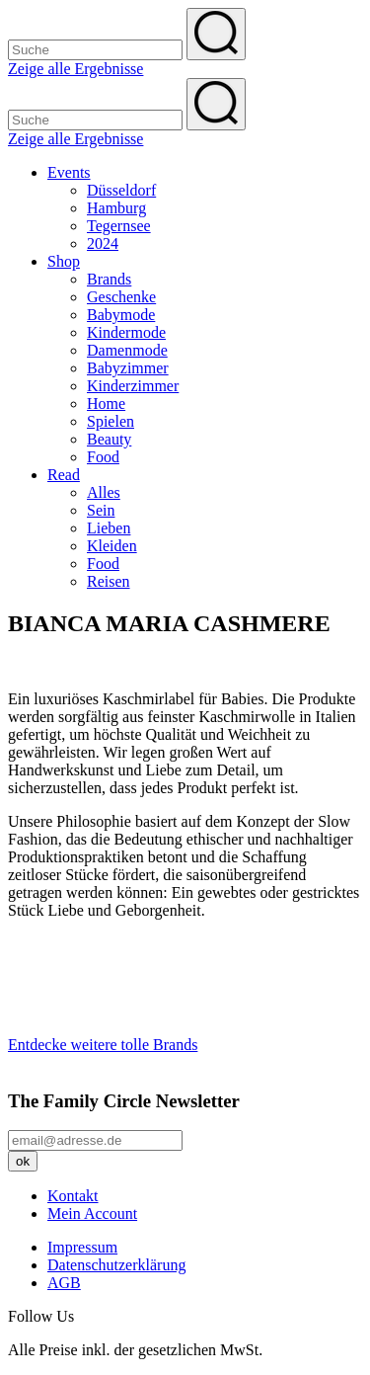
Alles (103, 492)
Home (106, 403)
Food (103, 456)
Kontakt (73, 1195)
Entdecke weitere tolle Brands (102, 1044)
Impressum (82, 1247)
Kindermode (126, 332)
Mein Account (92, 1213)
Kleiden (112, 545)
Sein (100, 510)
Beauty (109, 439)
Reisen (108, 581)
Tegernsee (119, 225)
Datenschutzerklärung (116, 1264)
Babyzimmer (128, 368)
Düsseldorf (121, 190)
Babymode (121, 314)
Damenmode (127, 350)
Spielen (110, 421)
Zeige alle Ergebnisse (75, 68)
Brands (109, 279)
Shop (63, 261)
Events (69, 172)
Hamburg (116, 208)
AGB (64, 1282)
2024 (102, 243)
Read (63, 474)
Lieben (108, 528)
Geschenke (121, 296)
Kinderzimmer (133, 385)
